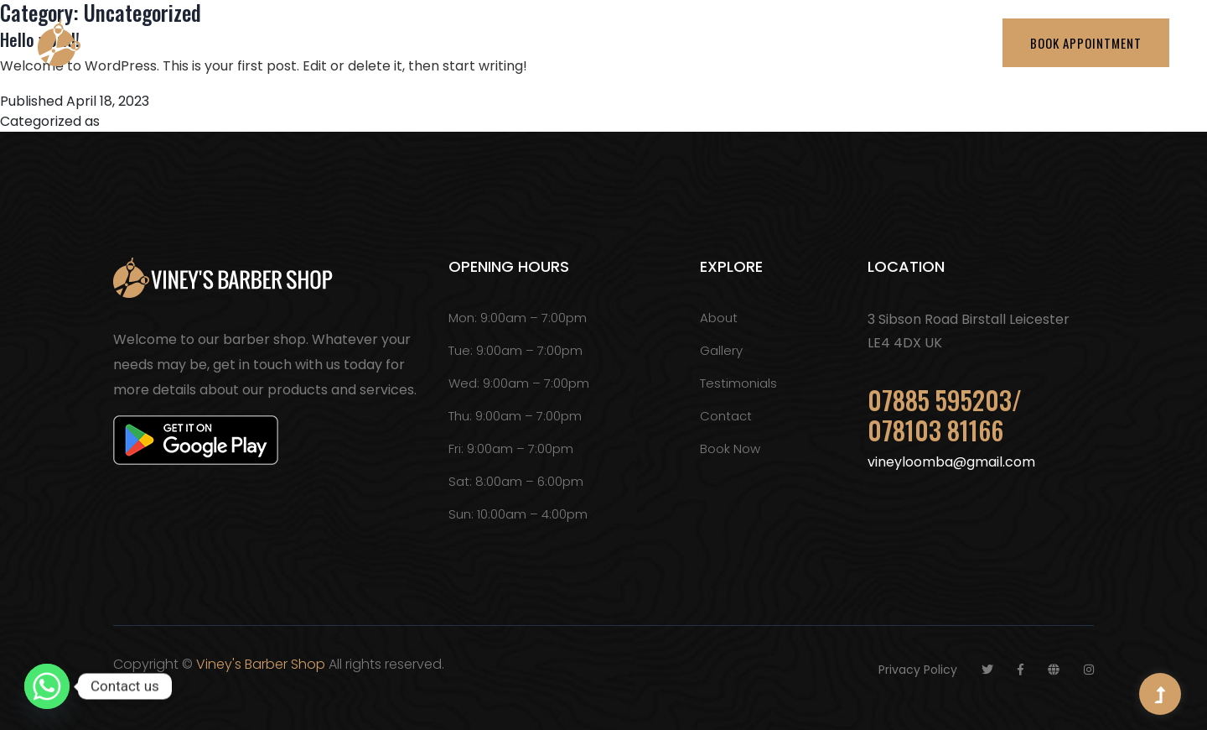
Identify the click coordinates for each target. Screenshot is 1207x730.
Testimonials (740, 42)
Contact (933, 42)
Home (463, 42)
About (544, 42)
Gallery (843, 42)
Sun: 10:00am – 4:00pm (518, 514)
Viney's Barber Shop (260, 664)
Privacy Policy (917, 669)
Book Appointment (1086, 43)
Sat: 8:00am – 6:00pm (515, 481)
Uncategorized (151, 121)
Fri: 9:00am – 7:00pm (510, 448)
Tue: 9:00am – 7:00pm (515, 350)
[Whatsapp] (47, 686)
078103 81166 (935, 430)
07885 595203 (940, 400)
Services (632, 42)
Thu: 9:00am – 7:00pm (515, 416)
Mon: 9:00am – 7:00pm (517, 317)
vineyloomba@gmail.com (951, 462)
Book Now (730, 448)
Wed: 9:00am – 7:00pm (518, 383)
